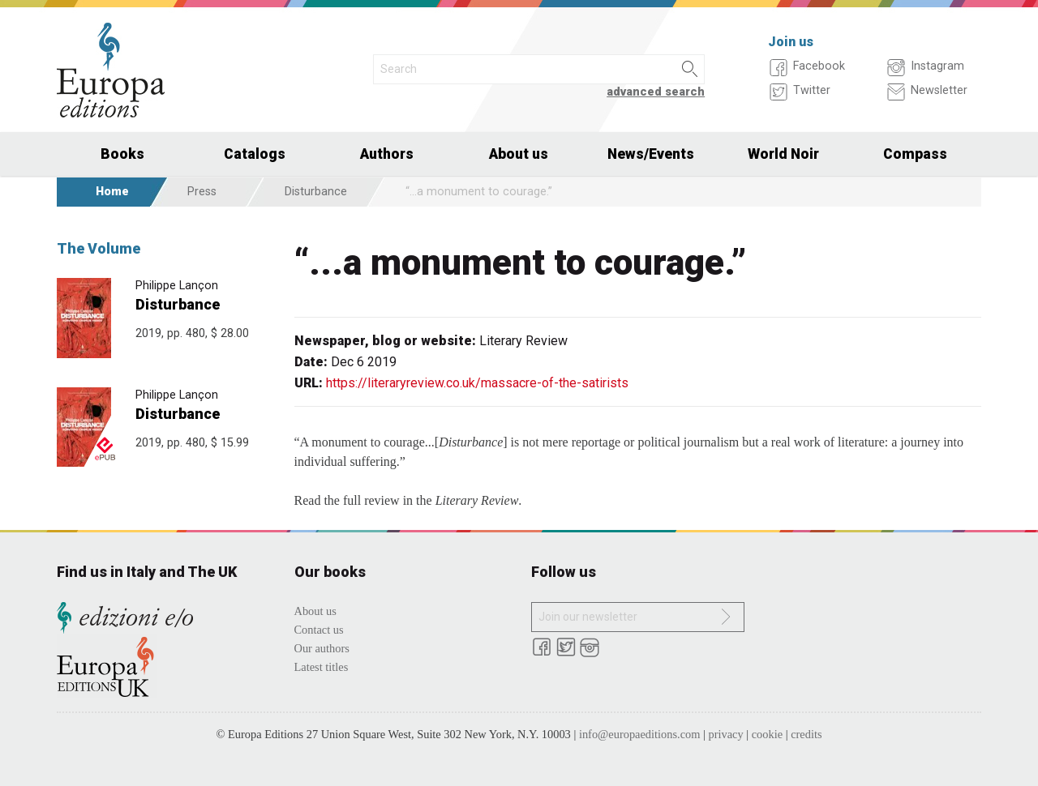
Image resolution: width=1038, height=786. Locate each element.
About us (518, 154)
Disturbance (316, 192)
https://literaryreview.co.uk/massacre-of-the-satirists (477, 383)
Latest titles (321, 666)
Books (122, 154)
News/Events (650, 154)
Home (112, 192)
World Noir (783, 154)
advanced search (656, 92)
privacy (726, 734)
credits (806, 734)
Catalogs (254, 154)
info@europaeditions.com (640, 734)
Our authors (322, 648)
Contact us (319, 629)
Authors (387, 154)
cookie (767, 734)
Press (202, 192)
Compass (915, 154)
